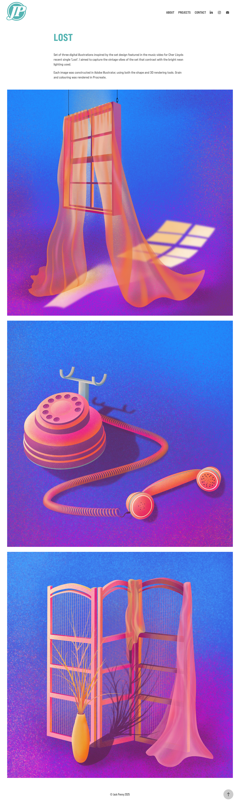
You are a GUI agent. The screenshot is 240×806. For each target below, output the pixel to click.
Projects (184, 12)
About (170, 12)
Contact (200, 12)
